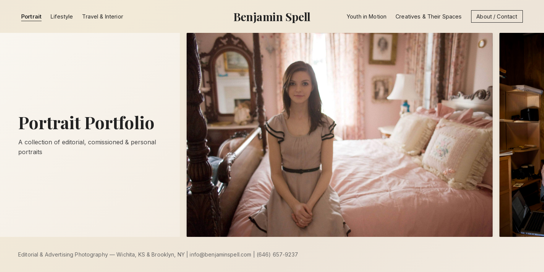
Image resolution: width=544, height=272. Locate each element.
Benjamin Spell (272, 16)
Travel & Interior (102, 16)
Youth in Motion (366, 16)
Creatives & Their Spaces (429, 16)
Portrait (31, 16)
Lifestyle (62, 16)
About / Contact (496, 16)
